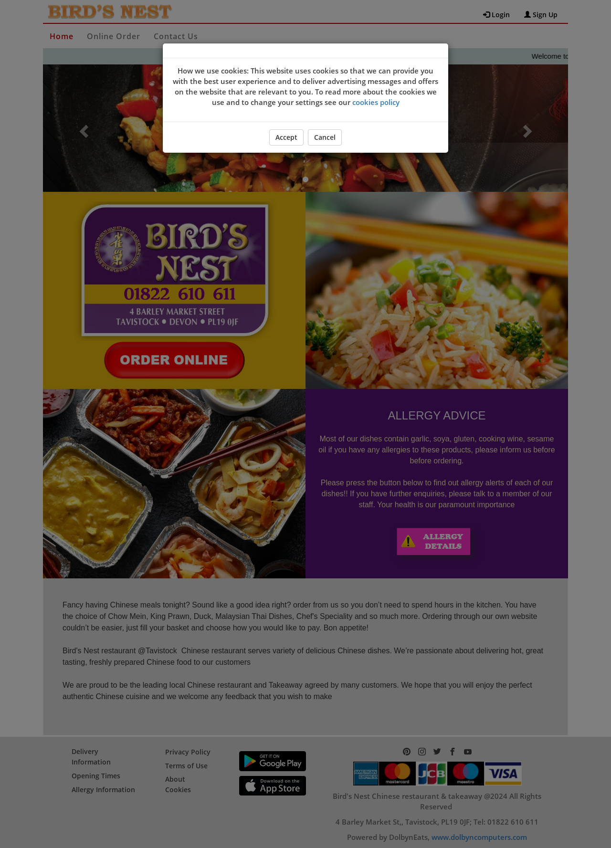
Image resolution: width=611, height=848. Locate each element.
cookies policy (376, 102)
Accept (286, 137)
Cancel (325, 137)
